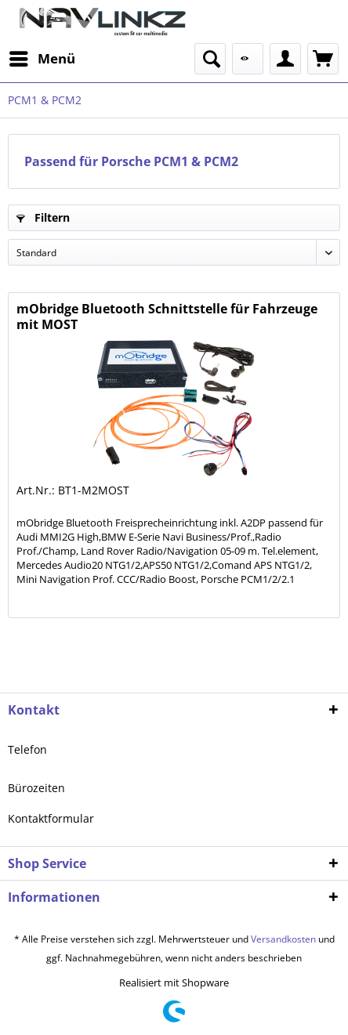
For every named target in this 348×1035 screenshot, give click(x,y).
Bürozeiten (36, 787)
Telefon (27, 749)
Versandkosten (283, 939)
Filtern (43, 217)
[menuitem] (41, 58)
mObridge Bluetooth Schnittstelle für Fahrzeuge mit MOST (166, 316)
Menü (42, 56)
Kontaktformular (51, 818)
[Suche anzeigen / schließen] (210, 58)
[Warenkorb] (323, 58)
